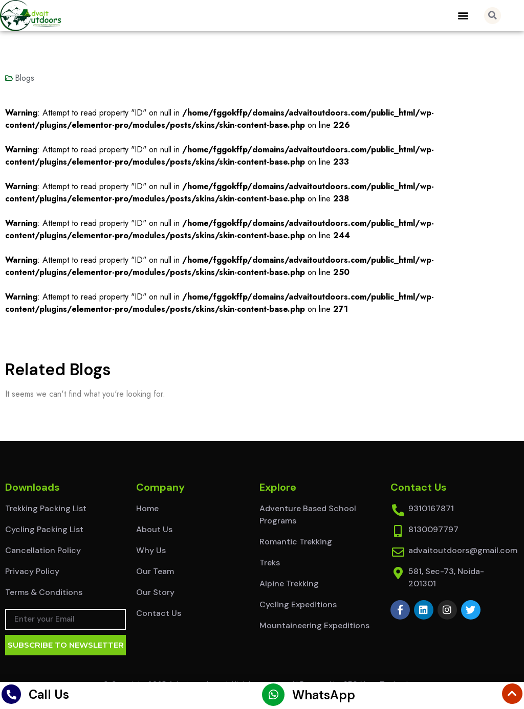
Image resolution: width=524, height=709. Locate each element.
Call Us (49, 694)
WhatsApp (323, 695)
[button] (463, 15)
